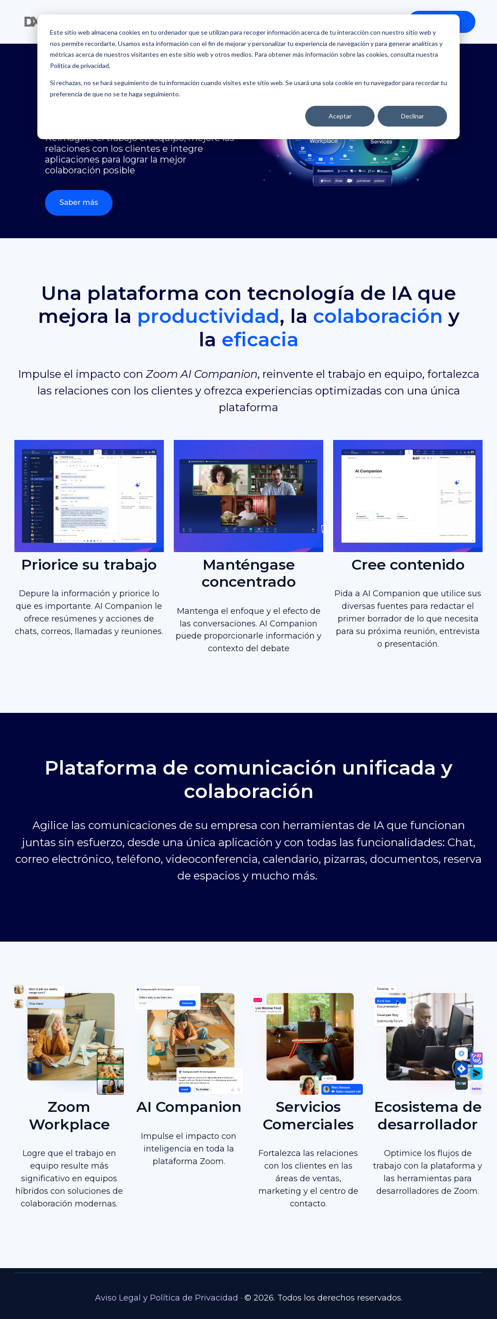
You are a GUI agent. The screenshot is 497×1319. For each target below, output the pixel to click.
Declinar (412, 116)
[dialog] (248, 76)
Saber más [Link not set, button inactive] (78, 202)
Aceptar (340, 116)
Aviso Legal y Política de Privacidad (166, 1298)
